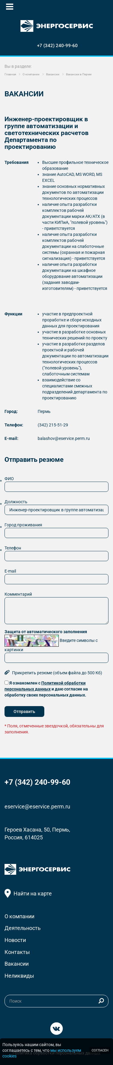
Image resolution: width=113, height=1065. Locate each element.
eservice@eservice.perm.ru (37, 806)
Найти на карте (33, 893)
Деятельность (23, 928)
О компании (19, 916)
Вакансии (17, 964)
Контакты (17, 952)
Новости (15, 940)
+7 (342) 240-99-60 (57, 45)
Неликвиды (19, 976)
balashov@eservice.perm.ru (64, 438)
